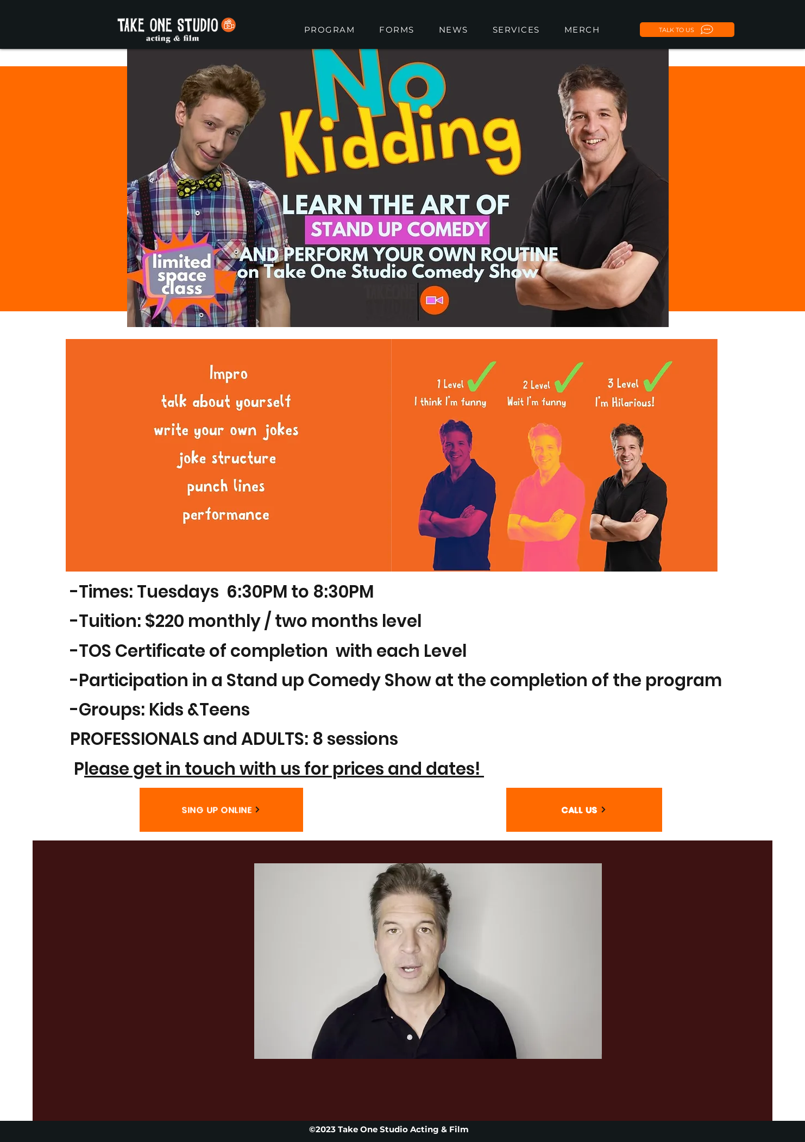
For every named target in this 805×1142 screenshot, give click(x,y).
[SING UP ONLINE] (221, 810)
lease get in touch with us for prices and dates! (284, 769)
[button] (397, 29)
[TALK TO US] (687, 29)
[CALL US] (584, 810)
